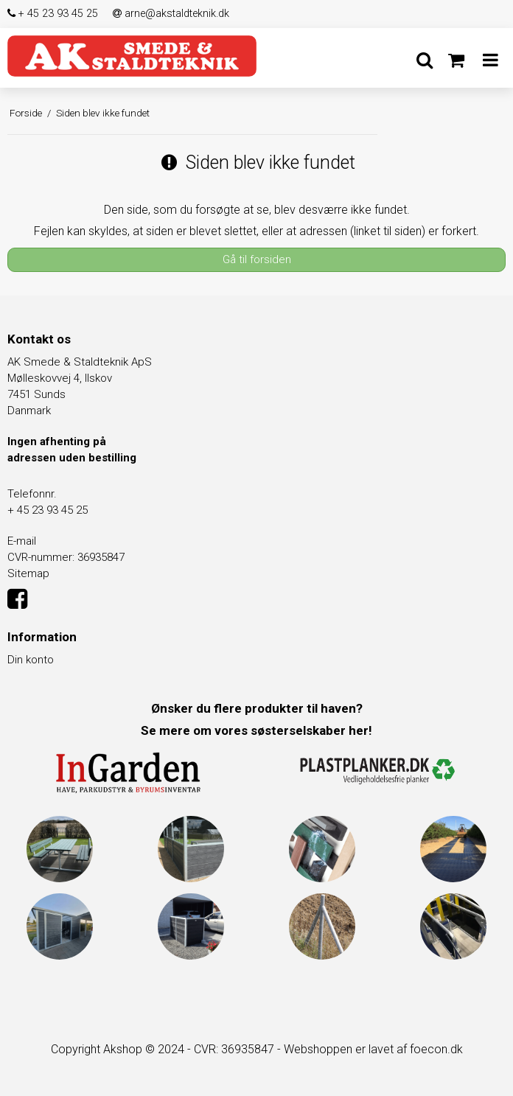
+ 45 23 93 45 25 (52, 13)
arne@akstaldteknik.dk (171, 13)
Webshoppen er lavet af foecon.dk (373, 1049)
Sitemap (28, 573)
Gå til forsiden (257, 259)
